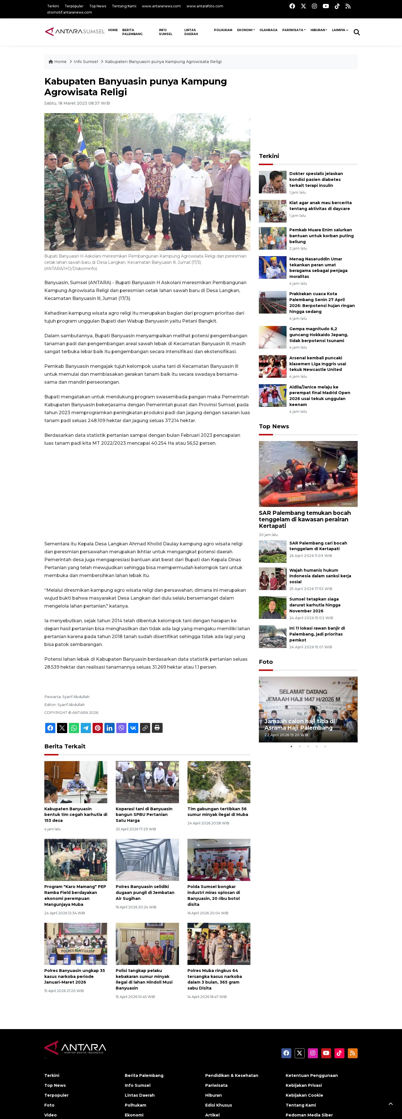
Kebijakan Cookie (304, 1095)
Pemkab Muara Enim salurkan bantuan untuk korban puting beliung (321, 235)
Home (58, 61)
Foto (266, 661)
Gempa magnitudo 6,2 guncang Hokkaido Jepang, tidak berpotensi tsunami (318, 334)
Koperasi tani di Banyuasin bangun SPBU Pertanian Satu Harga (144, 814)
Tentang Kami (124, 6)
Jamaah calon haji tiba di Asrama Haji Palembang (300, 724)
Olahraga (268, 30)
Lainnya (338, 30)
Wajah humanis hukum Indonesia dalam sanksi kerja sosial (320, 576)
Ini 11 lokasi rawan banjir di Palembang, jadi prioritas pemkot (317, 634)
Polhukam (223, 30)
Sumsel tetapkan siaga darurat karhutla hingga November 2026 (314, 605)
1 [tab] (291, 746)
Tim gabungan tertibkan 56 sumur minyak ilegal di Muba (217, 811)
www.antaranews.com (161, 6)
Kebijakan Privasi (304, 1085)
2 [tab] (300, 746)
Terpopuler (74, 6)
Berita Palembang (132, 32)
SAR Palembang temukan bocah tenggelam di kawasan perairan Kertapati (305, 519)
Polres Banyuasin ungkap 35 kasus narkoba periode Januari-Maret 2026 (74, 976)
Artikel (212, 1115)
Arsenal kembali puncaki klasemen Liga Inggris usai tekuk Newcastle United (317, 363)
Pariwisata (292, 30)
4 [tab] (317, 746)
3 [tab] (308, 746)
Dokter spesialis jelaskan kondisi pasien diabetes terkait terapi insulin (316, 179)
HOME (113, 30)
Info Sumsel (165, 32)
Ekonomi (244, 30)
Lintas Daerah (191, 32)
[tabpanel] (308, 709)
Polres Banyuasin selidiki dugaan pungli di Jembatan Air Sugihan (145, 892)
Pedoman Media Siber (309, 1115)
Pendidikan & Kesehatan (231, 1075)
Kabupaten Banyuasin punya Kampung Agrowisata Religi (163, 61)
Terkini (53, 6)
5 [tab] (325, 746)
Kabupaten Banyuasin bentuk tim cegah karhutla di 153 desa (75, 814)
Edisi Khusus (218, 1105)
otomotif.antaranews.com (69, 12)
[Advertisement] (147, 493)
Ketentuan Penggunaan (312, 1075)
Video (50, 1115)
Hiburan (318, 30)
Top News (97, 6)
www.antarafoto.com (205, 6)
